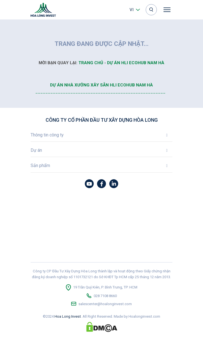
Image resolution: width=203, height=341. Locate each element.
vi (131, 9)
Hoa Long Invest (68, 316)
